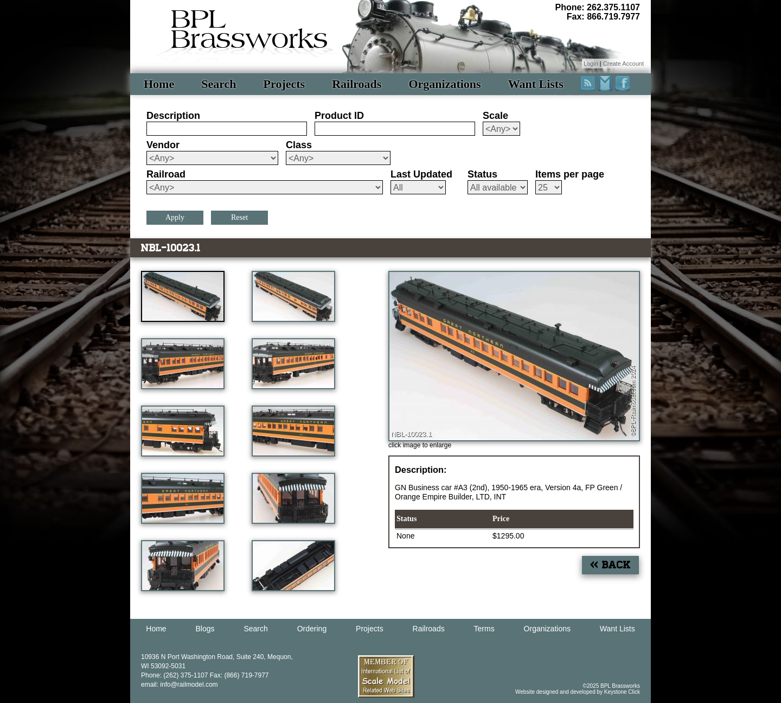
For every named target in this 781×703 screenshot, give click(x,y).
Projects (284, 84)
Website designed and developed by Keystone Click (577, 692)
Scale (495, 115)
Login (591, 63)
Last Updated (421, 174)
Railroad (165, 174)
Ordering (312, 628)
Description (173, 115)
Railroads (356, 84)
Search (218, 84)
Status (482, 174)
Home (159, 84)
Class (299, 145)
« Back (610, 565)
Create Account (623, 63)
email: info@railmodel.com (179, 684)
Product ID (339, 115)
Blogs (205, 628)
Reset (239, 217)
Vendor (163, 145)
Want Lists (536, 84)
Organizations (444, 84)
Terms (484, 628)
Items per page (569, 174)
